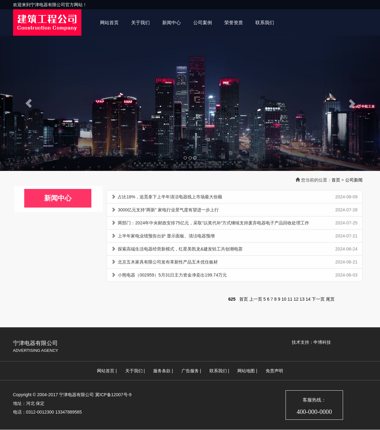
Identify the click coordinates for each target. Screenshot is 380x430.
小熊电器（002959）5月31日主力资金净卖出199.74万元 (172, 276)
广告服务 (190, 370)
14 (308, 299)
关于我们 (140, 22)
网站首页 (109, 22)
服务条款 (162, 370)
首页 (336, 179)
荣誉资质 (233, 22)
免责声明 (274, 370)
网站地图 (246, 370)
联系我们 (264, 22)
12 (296, 299)
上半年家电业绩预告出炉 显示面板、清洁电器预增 (166, 237)
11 (289, 299)
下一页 (318, 299)
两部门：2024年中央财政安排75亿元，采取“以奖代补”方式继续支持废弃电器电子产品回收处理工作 (213, 224)
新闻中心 (171, 22)
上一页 (255, 299)
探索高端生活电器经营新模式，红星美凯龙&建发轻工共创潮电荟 (180, 250)
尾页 (330, 299)
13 (302, 299)
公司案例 (202, 22)
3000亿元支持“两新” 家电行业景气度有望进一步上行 (168, 210)
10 (284, 299)
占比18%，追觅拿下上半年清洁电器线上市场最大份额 (170, 197)
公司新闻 (354, 179)
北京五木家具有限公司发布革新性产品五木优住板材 (168, 263)
